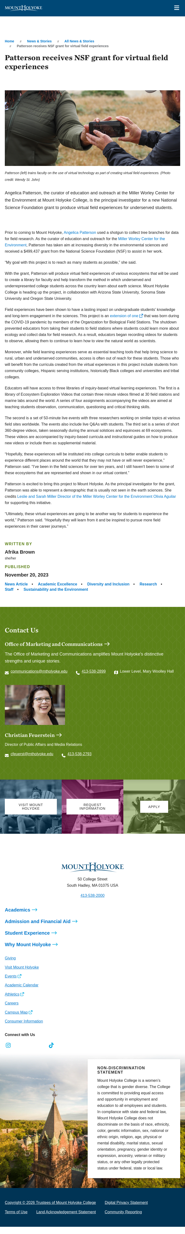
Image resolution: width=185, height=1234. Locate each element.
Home (9, 41)
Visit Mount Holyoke (22, 967)
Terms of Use (16, 1212)
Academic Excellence (57, 584)
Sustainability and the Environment (56, 589)
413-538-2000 (92, 895)
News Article (16, 584)
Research (148, 584)
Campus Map (16, 1012)
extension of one (124, 316)
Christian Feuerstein (30, 735)
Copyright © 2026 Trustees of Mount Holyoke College (50, 1203)
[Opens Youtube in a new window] (40, 1045)
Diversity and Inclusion (108, 584)
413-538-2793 (79, 754)
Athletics (12, 994)
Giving (10, 958)
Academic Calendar (22, 985)
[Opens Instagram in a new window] (8, 1045)
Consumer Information (24, 1021)
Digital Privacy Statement (126, 1203)
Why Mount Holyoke (28, 944)
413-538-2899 (94, 671)
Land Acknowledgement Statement (66, 1212)
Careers (12, 1003)
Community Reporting (123, 1212)
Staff (9, 589)
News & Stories (39, 41)
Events (11, 976)
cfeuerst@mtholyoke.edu (32, 754)
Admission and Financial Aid (38, 921)
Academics (17, 909)
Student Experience (27, 933)
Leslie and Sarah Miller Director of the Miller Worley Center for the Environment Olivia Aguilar (96, 496)
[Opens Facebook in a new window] (19, 1045)
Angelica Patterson (80, 232)
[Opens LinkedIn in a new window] (29, 1045)
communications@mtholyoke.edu (39, 671)
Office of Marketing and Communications (54, 644)
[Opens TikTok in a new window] (51, 1045)
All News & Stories (79, 41)
